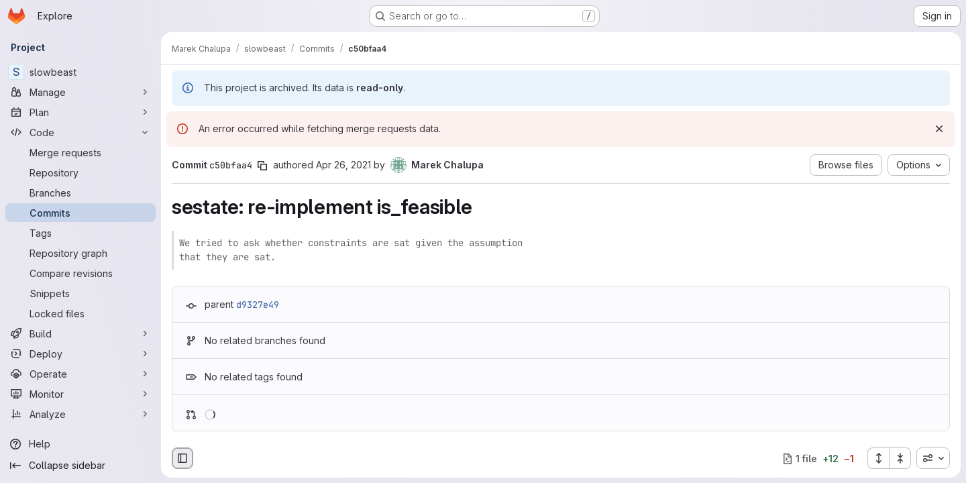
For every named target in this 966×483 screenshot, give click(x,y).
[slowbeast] (80, 71)
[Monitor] (80, 393)
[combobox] (933, 458)
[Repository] (80, 172)
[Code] (80, 132)
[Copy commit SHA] (262, 166)
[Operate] (80, 373)
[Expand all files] (878, 458)
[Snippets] (80, 293)
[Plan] (80, 112)
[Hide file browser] (182, 458)
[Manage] (80, 92)
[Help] (80, 444)
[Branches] (80, 192)
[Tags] (80, 232)
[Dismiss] (939, 129)
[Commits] (80, 212)
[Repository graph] (80, 253)
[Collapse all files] (900, 458)
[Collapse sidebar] (80, 465)
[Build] (80, 333)
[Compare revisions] (80, 273)
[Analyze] (80, 414)
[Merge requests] (80, 152)
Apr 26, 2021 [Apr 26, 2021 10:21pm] (343, 164)
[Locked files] (80, 313)
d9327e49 (257, 305)
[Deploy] (80, 353)
